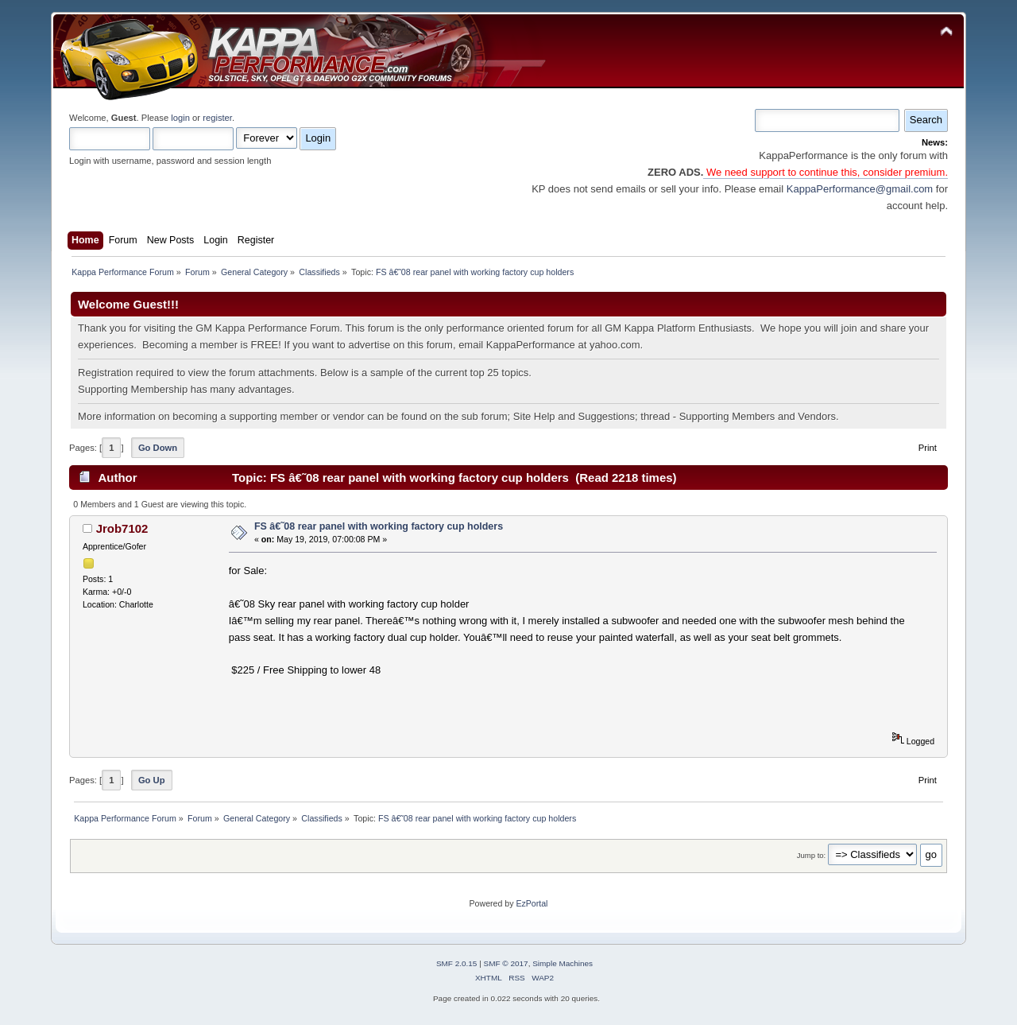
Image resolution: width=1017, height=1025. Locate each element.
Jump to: (811, 855)
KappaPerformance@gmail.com (860, 189)
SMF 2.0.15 (457, 963)
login (180, 117)
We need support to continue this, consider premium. (825, 172)
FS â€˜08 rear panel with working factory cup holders (378, 526)
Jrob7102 (122, 528)
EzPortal (531, 903)
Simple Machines (562, 963)
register (217, 117)
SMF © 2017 (506, 963)
